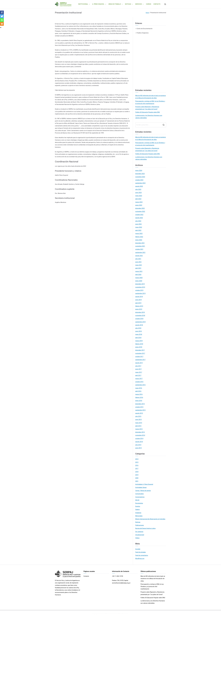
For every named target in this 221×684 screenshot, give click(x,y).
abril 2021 (138, 268)
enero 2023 (138, 205)
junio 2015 (138, 419)
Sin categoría (139, 531)
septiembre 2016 (140, 385)
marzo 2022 (139, 233)
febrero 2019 (139, 306)
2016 (136, 465)
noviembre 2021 (140, 246)
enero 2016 (138, 400)
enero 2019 (138, 309)
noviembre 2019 (140, 287)
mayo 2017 (138, 372)
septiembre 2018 (140, 322)
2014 (136, 459)
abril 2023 (138, 199)
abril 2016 (138, 391)
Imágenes (138, 512)
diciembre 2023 (140, 173)
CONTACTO (156, 4)
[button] (89, 4)
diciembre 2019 (140, 284)
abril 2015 (138, 426)
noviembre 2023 (140, 177)
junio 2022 (138, 224)
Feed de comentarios (141, 555)
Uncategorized (139, 535)
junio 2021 (138, 262)
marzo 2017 (139, 378)
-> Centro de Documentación (143, 28)
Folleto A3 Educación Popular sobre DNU (147, 112)
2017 (136, 468)
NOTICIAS (129, 4)
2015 (136, 462)
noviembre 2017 (140, 353)
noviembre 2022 (140, 211)
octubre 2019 (139, 290)
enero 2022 (138, 240)
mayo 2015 (138, 423)
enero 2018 (138, 347)
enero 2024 (138, 170)
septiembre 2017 (140, 359)
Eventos (137, 506)
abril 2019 (138, 303)
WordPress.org (139, 558)
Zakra (119, 613)
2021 (136, 481)
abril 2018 (138, 337)
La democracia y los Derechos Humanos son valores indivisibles (148, 117)
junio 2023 (138, 192)
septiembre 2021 (140, 252)
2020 (136, 478)
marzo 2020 (139, 277)
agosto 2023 (139, 186)
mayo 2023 (138, 195)
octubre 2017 (139, 356)
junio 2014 (138, 448)
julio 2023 (138, 189)
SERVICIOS (139, 4)
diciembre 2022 (140, 208)
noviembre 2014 (140, 435)
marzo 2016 (139, 394)
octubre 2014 (139, 438)
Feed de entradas (140, 552)
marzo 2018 (139, 341)
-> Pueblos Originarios (142, 33)
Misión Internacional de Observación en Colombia (150, 519)
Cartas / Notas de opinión (143, 490)
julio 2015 (138, 416)
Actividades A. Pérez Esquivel (144, 484)
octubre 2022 (139, 214)
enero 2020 (138, 281)
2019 (136, 475)
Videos (137, 538)
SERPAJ (105, 613)
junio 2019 (138, 299)
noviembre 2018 (140, 315)
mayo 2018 (138, 334)
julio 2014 (138, 445)
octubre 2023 (139, 180)
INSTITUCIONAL (84, 4)
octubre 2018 (139, 318)
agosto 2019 (139, 296)
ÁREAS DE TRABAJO (115, 4)
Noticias (137, 522)
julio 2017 (138, 366)
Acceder (137, 549)
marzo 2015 (139, 429)
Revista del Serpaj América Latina (145, 528)
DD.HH (137, 500)
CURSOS (148, 4)
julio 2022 (138, 221)
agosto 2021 (139, 255)
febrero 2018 (139, 344)
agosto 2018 (139, 325)
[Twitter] (2, 16)
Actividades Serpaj (141, 487)
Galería (137, 509)
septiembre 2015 (140, 410)
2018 (136, 471)
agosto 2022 (139, 217)
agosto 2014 (139, 441)
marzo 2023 (139, 202)
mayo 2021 (138, 265)
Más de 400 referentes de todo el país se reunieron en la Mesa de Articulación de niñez (150, 97)
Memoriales (138, 516)
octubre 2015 (139, 407)
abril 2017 (138, 375)
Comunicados (139, 493)
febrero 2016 (139, 397)
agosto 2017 (139, 363)
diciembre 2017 (140, 350)
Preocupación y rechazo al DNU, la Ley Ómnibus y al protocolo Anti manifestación (150, 102)
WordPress (125, 613)
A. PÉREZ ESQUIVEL (99, 4)
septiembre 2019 (140, 293)
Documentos (139, 503)
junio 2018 (138, 331)
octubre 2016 (139, 381)
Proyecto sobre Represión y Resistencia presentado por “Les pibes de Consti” (147, 108)
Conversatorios (139, 497)
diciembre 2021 (140, 243)
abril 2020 (138, 274)
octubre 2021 (139, 249)
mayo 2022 (138, 227)
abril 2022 (138, 230)
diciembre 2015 (140, 404)
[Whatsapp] (2, 20)
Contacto (86, 576)
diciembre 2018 (140, 312)
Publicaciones (139, 525)
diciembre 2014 (140, 432)
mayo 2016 (138, 388)
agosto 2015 (139, 413)
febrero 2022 (139, 237)
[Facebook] (2, 12)
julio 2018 (138, 328)
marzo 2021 (139, 271)
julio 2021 (138, 259)
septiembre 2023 (140, 183)
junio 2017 (138, 369)
